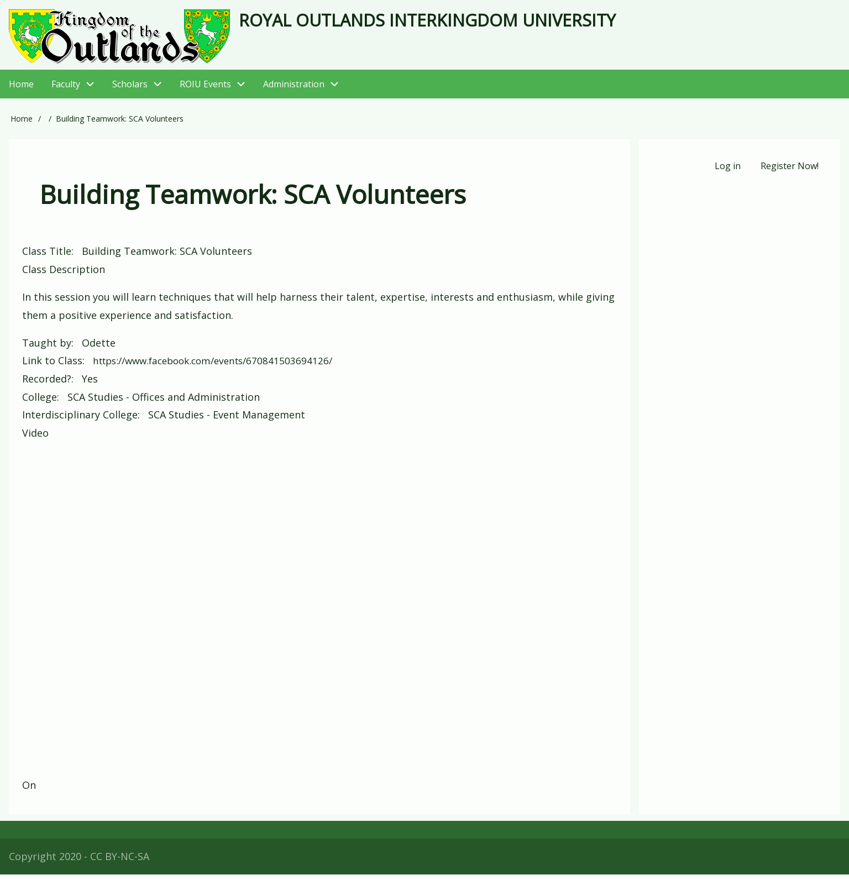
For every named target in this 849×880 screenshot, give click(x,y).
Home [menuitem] (21, 89)
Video (35, 438)
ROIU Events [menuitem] (217, 89)
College (39, 402)
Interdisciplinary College (80, 420)
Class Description (63, 275)
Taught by (46, 348)
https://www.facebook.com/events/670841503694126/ (220, 366)
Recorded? (46, 384)
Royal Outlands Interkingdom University (463, 22)
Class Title (46, 257)
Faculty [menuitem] (65, 89)
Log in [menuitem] (727, 172)
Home (22, 124)
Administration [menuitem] (305, 89)
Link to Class (52, 366)
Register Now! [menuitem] (789, 172)
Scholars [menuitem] (130, 89)
